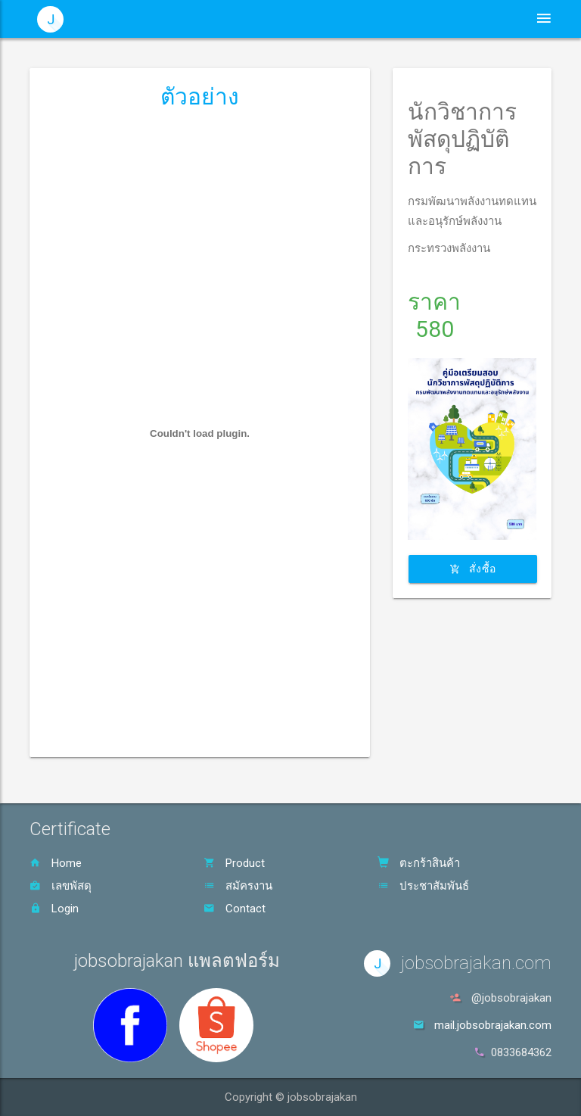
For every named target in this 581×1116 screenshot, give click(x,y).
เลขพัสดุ (61, 886)
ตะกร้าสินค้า (418, 863)
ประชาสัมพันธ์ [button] (317, 19)
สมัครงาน (238, 886)
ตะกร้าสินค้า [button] (469, 19)
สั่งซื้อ (473, 569)
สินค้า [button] (395, 19)
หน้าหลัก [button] (239, 19)
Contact (235, 908)
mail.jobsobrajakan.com (492, 1025)
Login (54, 908)
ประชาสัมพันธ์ (423, 886)
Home (56, 863)
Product (234, 863)
